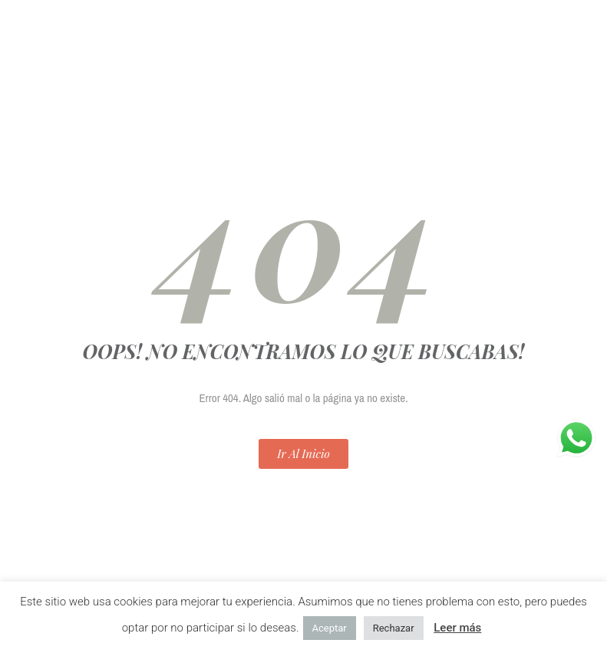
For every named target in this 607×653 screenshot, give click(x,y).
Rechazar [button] (393, 628)
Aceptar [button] (329, 628)
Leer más (457, 628)
